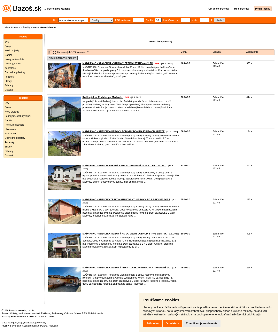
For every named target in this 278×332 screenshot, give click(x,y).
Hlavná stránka (12, 27)
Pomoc (5, 313)
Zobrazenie (252, 52)
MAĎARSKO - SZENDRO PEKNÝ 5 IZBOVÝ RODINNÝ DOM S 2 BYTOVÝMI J (124, 165)
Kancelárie (10, 68)
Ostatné (9, 90)
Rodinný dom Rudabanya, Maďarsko (102, 97)
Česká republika (30, 325)
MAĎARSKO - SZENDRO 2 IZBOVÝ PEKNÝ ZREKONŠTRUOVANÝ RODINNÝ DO (126, 267)
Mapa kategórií (9, 322)
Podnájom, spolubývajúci (18, 116)
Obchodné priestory (15, 72)
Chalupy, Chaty (12, 63)
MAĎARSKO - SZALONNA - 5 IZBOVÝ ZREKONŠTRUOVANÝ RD (117, 63)
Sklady (8, 81)
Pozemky (9, 76)
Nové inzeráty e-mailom (62, 57)
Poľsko (43, 325)
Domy (8, 46)
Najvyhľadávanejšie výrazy (32, 322)
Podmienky (57, 313)
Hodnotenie (24, 313)
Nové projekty (12, 50)
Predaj (23, 36)
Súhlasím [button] (152, 323)
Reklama (45, 313)
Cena (183, 52)
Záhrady (9, 85)
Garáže (8, 55)
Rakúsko (53, 325)
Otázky (13, 313)
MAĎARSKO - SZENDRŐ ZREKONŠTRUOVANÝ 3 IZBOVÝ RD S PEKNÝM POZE (126, 199)
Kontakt (36, 313)
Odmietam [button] (172, 323)
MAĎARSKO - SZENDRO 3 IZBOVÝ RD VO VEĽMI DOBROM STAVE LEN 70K (124, 233)
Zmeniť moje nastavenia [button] (201, 323)
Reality (26, 27)
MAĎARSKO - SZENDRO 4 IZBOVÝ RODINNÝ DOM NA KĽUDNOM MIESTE (123, 131)
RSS (84, 313)
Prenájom (23, 98)
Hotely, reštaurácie (14, 59)
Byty (7, 41)
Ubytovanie (10, 129)
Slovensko (15, 325)
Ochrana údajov (72, 313)
